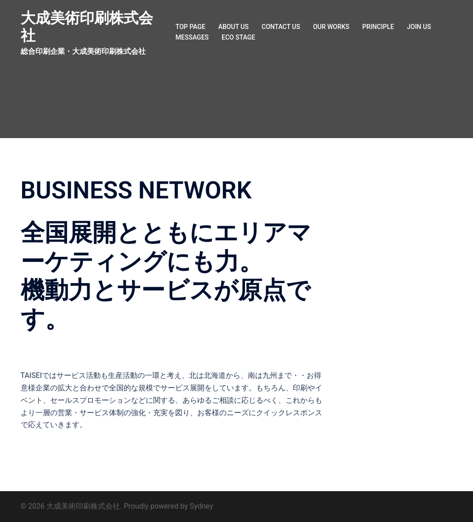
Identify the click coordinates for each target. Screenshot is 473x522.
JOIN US (419, 26)
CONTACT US (281, 26)
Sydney (201, 506)
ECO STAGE (238, 37)
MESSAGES (192, 37)
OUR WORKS (331, 26)
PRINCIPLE (378, 26)
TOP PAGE (190, 26)
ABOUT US (233, 26)
